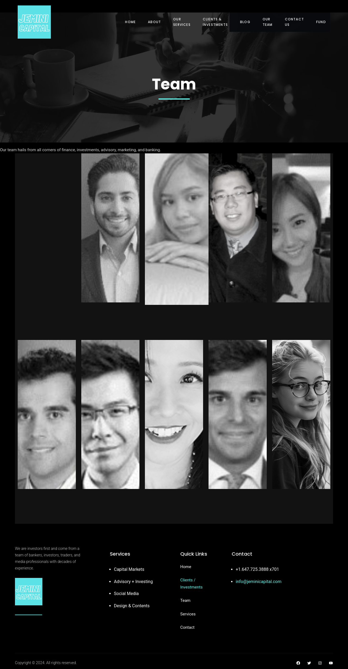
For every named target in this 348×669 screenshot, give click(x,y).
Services (188, 614)
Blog (245, 22)
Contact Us (294, 22)
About (154, 22)
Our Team (268, 22)
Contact (187, 627)
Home (130, 22)
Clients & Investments (215, 22)
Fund (321, 22)
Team (185, 600)
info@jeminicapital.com (258, 581)
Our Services (182, 22)
